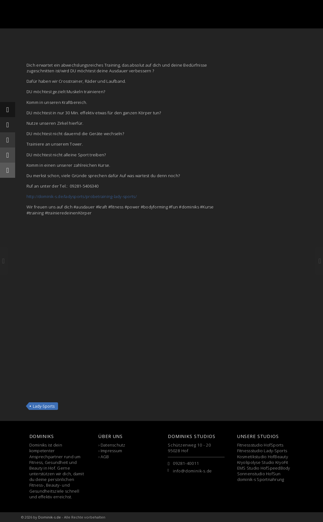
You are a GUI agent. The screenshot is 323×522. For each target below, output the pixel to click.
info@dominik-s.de (192, 471)
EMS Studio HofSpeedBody (263, 468)
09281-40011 (186, 463)
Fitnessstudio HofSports (260, 445)
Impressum (111, 450)
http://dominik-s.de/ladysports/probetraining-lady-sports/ (81, 196)
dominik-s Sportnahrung (260, 479)
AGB (105, 456)
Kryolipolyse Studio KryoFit (262, 462)
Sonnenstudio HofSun (259, 474)
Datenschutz (113, 445)
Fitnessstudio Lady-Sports (262, 450)
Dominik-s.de (49, 517)
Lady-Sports (44, 406)
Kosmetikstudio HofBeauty (262, 456)
